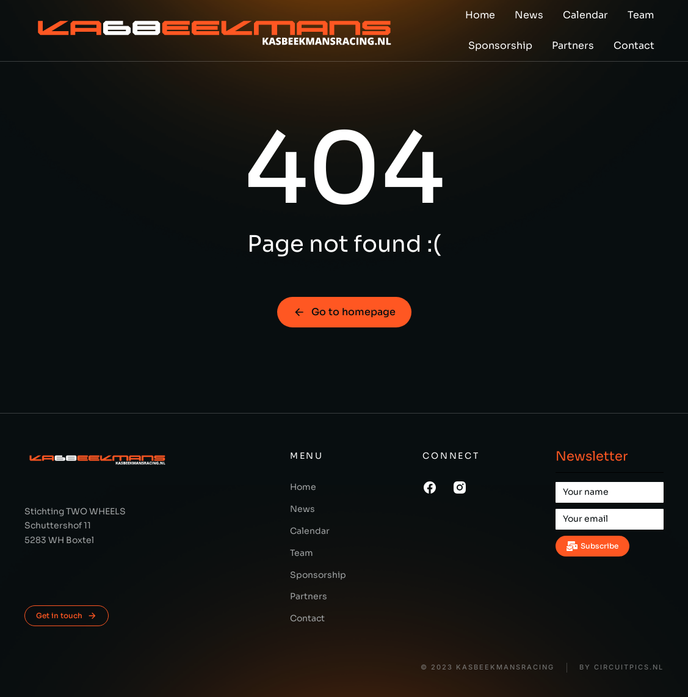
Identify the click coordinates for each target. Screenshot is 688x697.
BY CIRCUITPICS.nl (621, 667)
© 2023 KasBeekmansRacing (487, 667)
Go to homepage (344, 311)
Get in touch (66, 616)
